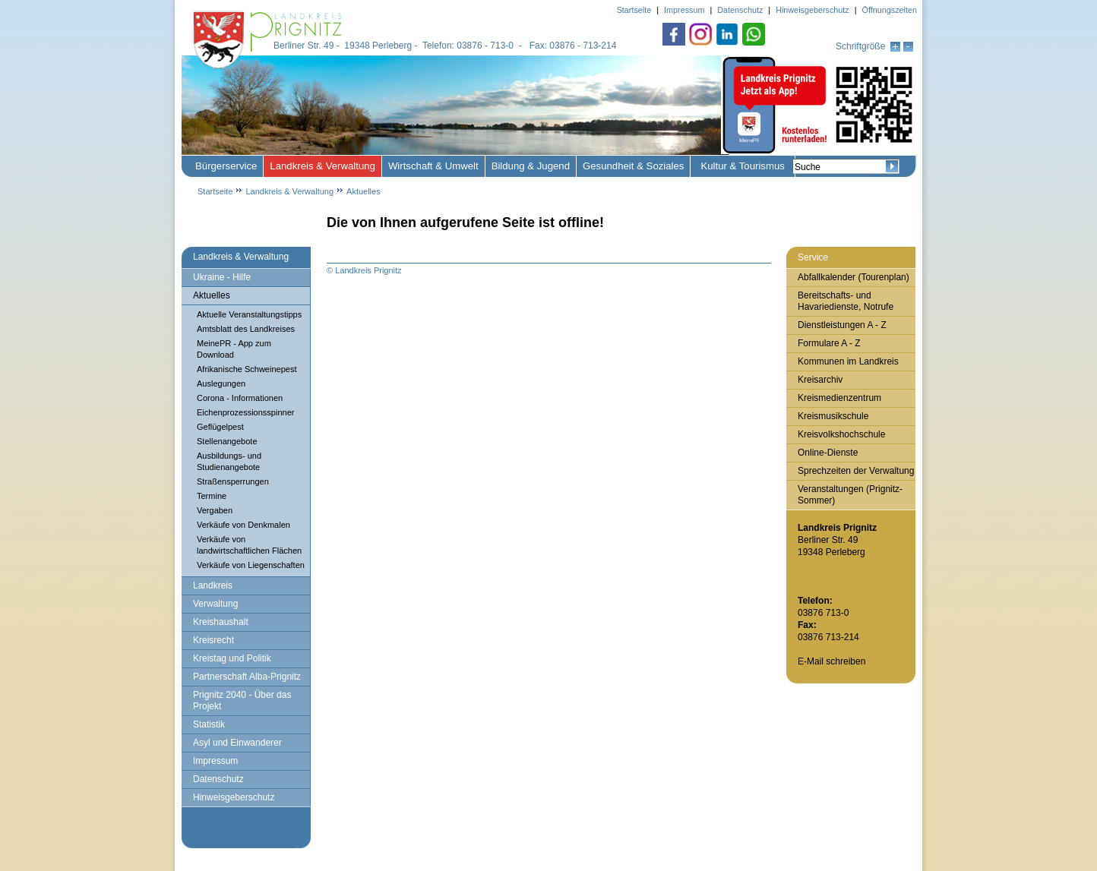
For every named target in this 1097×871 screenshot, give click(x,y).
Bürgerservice (226, 166)
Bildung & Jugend (531, 166)
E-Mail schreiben (831, 661)
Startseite (215, 191)
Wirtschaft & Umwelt (433, 166)
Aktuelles (363, 191)
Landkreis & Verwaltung (322, 166)
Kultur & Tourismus (742, 166)
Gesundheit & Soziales (633, 166)
